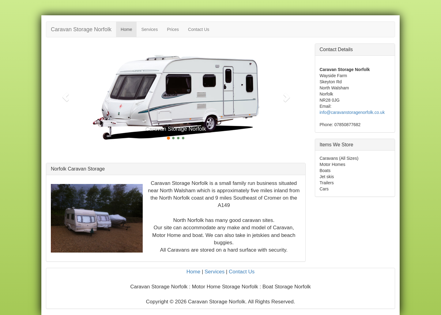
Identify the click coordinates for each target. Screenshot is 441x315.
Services (149, 29)
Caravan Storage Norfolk (81, 29)
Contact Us (198, 29)
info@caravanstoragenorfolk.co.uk (352, 112)
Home (126, 29)
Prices (173, 29)
